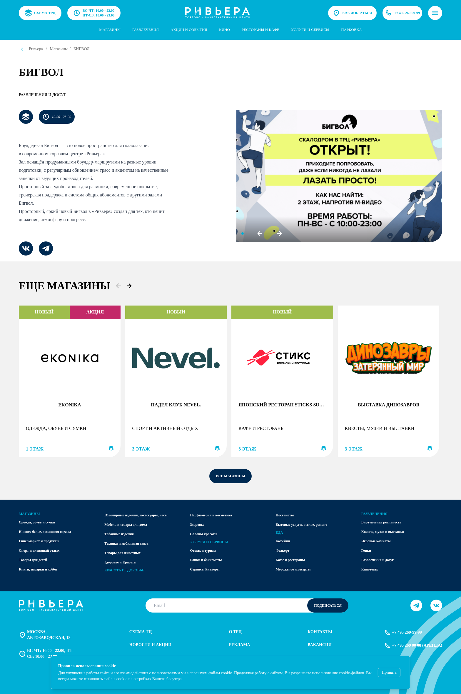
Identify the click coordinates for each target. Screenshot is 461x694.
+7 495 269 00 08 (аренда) (413, 645)
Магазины (110, 29)
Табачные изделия (119, 534)
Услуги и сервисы (209, 542)
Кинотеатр (369, 569)
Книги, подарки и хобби (38, 569)
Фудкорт (283, 550)
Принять (389, 672)
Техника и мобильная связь (126, 543)
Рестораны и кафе (260, 29)
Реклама (239, 645)
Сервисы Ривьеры (204, 569)
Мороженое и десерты (293, 569)
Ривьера (36, 49)
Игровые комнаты (376, 541)
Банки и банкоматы (206, 560)
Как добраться (352, 12)
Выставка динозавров (388, 404)
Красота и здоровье (124, 570)
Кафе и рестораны (290, 560)
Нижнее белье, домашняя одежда (45, 532)
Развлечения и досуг (42, 95)
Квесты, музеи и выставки (382, 532)
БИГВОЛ (82, 49)
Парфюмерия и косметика (211, 515)
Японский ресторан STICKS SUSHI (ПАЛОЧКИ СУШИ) (282, 404)
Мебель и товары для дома (125, 525)
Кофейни (283, 541)
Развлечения (145, 29)
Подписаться (328, 605)
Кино (224, 29)
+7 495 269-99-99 (402, 12)
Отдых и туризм (203, 550)
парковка (351, 29)
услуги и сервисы (310, 29)
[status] (230, 672)
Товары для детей (33, 560)
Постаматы (285, 515)
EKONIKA (69, 404)
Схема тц (140, 632)
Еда (279, 532)
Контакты (320, 632)
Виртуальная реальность (381, 522)
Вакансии (320, 645)
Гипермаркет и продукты (39, 541)
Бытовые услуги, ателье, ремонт (301, 525)
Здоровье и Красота (120, 562)
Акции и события (189, 29)
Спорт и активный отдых (39, 550)
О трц (235, 632)
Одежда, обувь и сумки (37, 522)
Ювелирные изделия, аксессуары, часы (136, 515)
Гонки (366, 550)
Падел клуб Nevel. (176, 404)
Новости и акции (150, 645)
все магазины (230, 476)
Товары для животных (122, 553)
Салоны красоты (203, 534)
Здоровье (197, 525)
